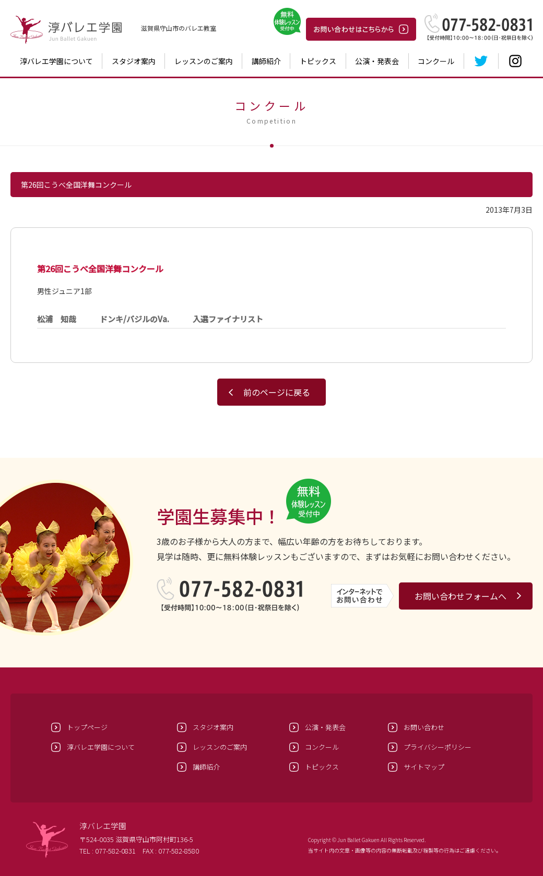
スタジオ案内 (134, 61)
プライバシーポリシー (437, 747)
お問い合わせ (424, 727)
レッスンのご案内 (203, 61)
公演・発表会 (377, 61)
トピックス (318, 61)
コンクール (436, 61)
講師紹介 (266, 61)
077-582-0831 (115, 851)
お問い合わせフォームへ (460, 596)
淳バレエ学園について (56, 61)
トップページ (87, 727)
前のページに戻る (276, 392)
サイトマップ (424, 767)
